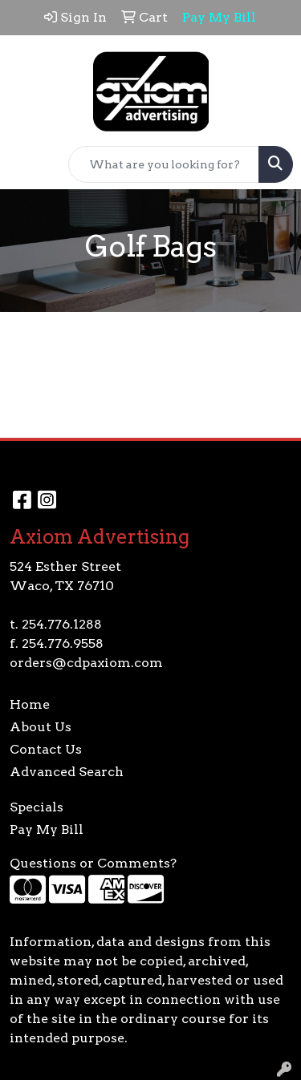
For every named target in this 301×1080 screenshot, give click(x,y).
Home (30, 704)
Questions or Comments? (93, 863)
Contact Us (46, 749)
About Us (40, 726)
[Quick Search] (163, 164)
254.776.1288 (62, 624)
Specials (36, 807)
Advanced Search (67, 771)
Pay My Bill (46, 829)
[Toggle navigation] (25, 164)
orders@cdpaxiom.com (86, 662)
